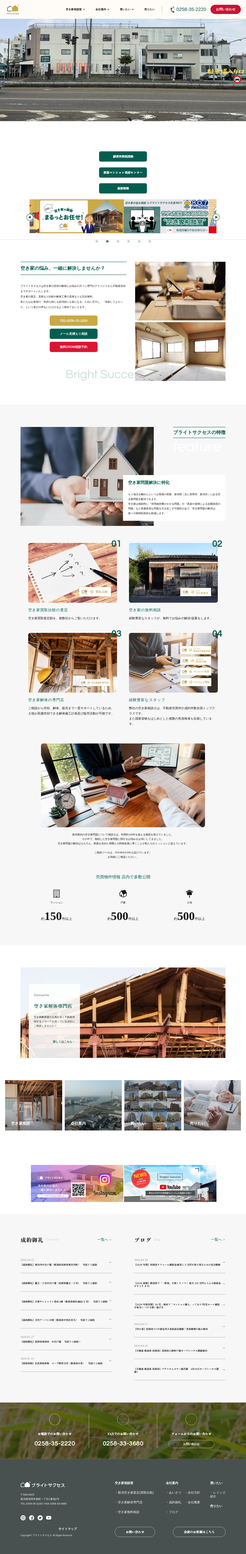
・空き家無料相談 (127, 1512)
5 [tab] (139, 242)
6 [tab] (150, 242)
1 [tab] (97, 242)
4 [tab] (129, 242)
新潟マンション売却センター (123, 172)
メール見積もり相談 (73, 333)
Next (216, 217)
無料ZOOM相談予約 (73, 347)
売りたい (149, 9)
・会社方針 (192, 1492)
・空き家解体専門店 (128, 1502)
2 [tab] (108, 242)
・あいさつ (173, 1492)
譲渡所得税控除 (123, 156)
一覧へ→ (104, 1239)
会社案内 (100, 9)
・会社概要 (192, 1502)
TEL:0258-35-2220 (73, 320)
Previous (29, 217)
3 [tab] (118, 242)
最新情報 (123, 188)
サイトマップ (67, 1529)
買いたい (125, 9)
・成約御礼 (173, 1502)
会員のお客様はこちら (199, 1532)
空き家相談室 (74, 9)
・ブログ (172, 1512)
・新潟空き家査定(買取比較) (134, 1492)
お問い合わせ (225, 9)
